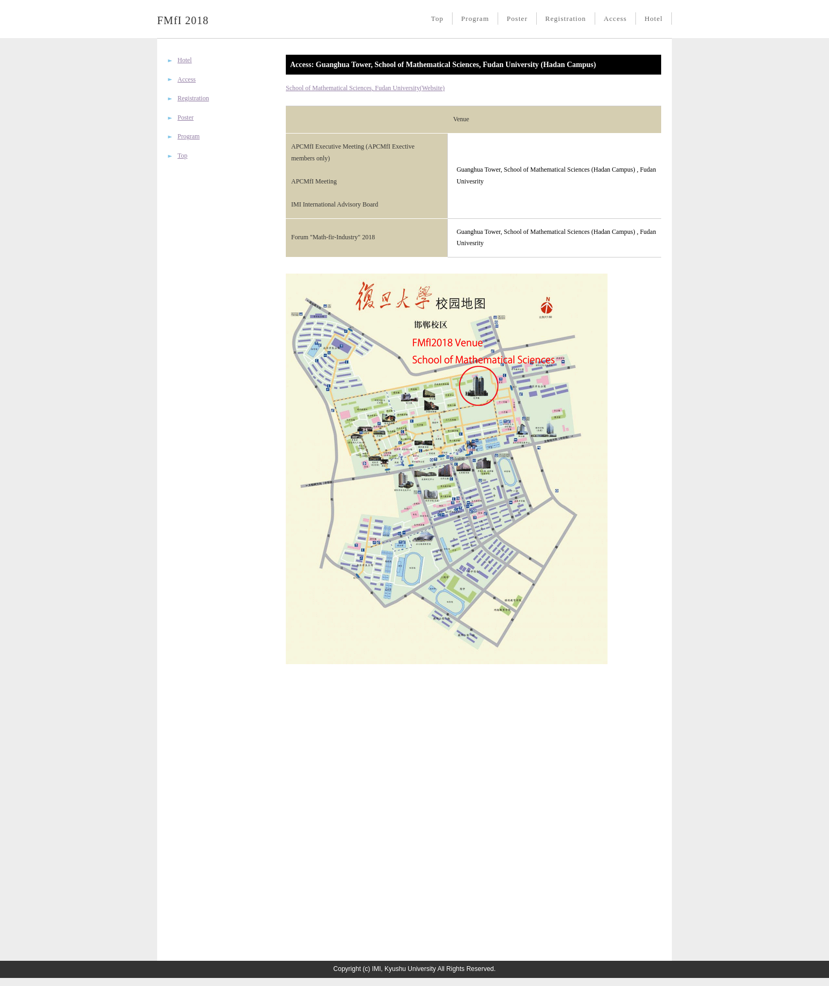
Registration (565, 18)
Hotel (654, 18)
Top (437, 18)
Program (475, 18)
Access (615, 18)
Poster (517, 18)
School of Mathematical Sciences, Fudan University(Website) (365, 88)
